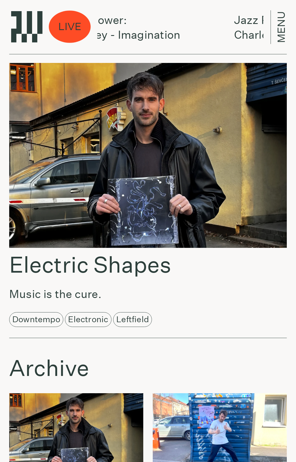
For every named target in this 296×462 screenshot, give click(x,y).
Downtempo (36, 319)
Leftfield (132, 319)
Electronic (88, 319)
